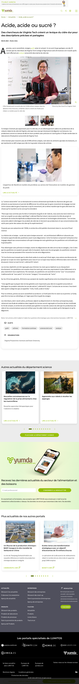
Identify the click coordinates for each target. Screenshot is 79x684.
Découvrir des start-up (35, 595)
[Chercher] (61, 11)
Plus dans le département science (39, 435)
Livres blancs (32, 617)
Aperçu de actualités (8, 598)
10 (49, 429)
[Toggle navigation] (76, 11)
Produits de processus (9, 617)
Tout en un (31, 620)
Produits (31, 614)
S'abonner (65, 607)
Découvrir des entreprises (36, 592)
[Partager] (65, 11)
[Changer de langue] (70, 11)
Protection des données (19, 675)
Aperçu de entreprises (35, 602)
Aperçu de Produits (8, 624)
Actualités (31, 610)
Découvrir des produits (9, 610)
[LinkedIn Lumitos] (76, 672)
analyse (21, 53)
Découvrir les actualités (9, 592)
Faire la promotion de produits (12, 620)
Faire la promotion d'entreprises (39, 598)
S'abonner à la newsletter (54, 490)
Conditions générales (26, 672)
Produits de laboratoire (9, 614)
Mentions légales (9, 672)
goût (33, 48)
